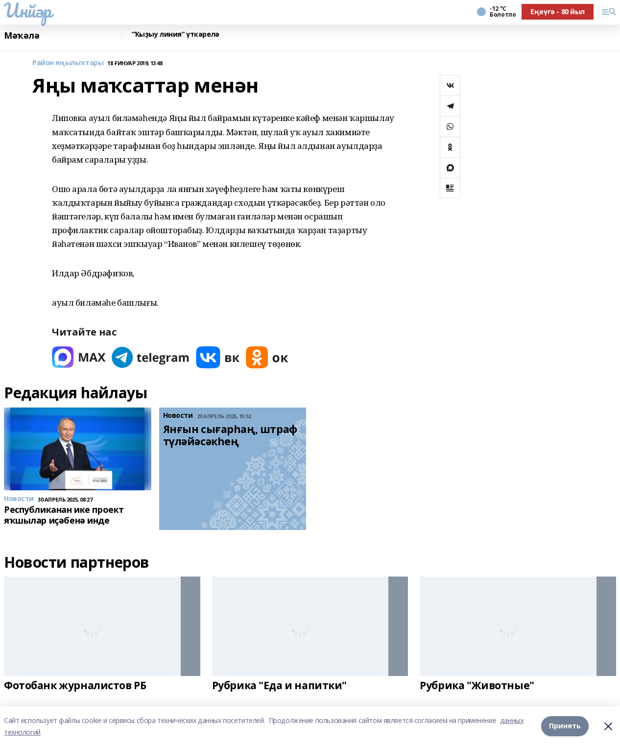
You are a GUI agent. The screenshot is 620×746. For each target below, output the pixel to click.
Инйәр (27, 10)
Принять (565, 726)
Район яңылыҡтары (67, 63)
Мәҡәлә (21, 35)
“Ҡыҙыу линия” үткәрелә (175, 34)
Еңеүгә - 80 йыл (557, 11)
